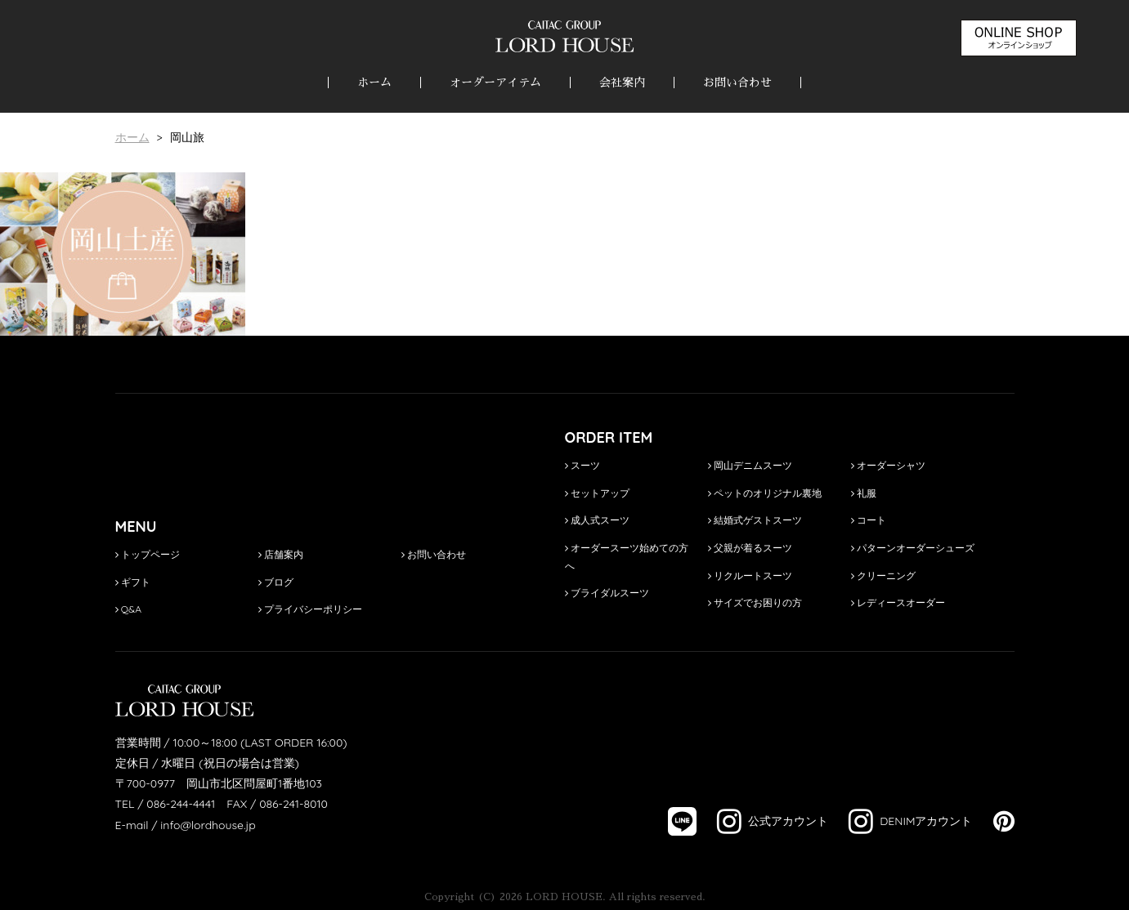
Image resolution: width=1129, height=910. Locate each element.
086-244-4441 (180, 803)
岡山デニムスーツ (750, 465)
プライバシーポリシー (310, 609)
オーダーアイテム (495, 82)
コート (868, 520)
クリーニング (883, 575)
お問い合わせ (737, 82)
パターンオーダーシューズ (912, 548)
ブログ (275, 582)
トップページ (147, 554)
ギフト (132, 582)
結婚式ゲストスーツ (755, 520)
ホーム (374, 82)
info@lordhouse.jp (207, 825)
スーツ (582, 465)
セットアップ (597, 493)
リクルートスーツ (750, 575)
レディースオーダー (898, 602)
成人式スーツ (597, 520)
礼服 (863, 493)
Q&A (128, 609)
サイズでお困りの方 (755, 602)
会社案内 (622, 82)
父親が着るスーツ (750, 548)
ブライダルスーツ (607, 593)
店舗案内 (280, 554)
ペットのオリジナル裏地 (765, 493)
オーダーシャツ (888, 465)
